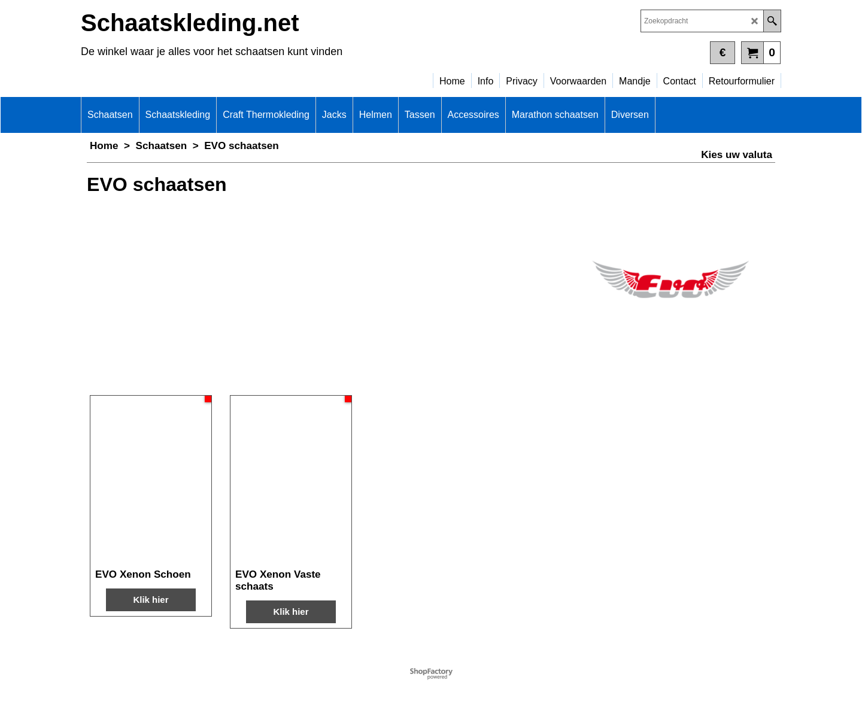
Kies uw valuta (736, 154)
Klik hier (150, 599)
